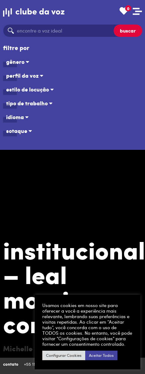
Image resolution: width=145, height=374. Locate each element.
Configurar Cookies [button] (64, 355)
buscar (128, 30)
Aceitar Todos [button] (101, 355)
